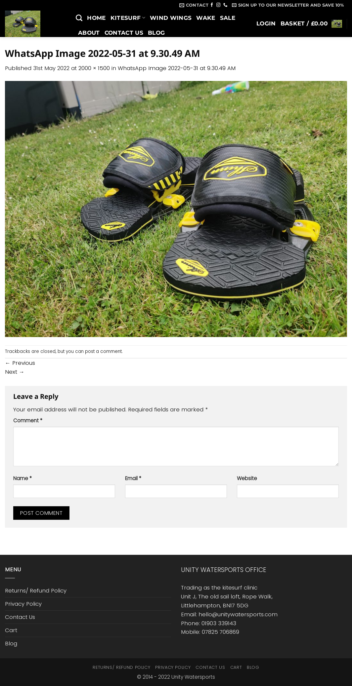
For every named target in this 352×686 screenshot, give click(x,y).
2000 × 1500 (94, 68)
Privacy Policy (23, 604)
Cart (11, 630)
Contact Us (124, 32)
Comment (27, 420)
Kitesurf (127, 18)
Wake (205, 18)
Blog (156, 32)
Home (96, 18)
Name (22, 478)
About (89, 32)
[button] (288, 5)
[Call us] (225, 5)
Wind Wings (171, 18)
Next (14, 372)
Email (133, 478)
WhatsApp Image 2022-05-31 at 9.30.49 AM (177, 68)
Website (247, 478)
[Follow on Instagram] (218, 5)
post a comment (103, 351)
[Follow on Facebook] (212, 5)
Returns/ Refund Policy (35, 590)
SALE (227, 18)
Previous (20, 363)
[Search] (79, 18)
